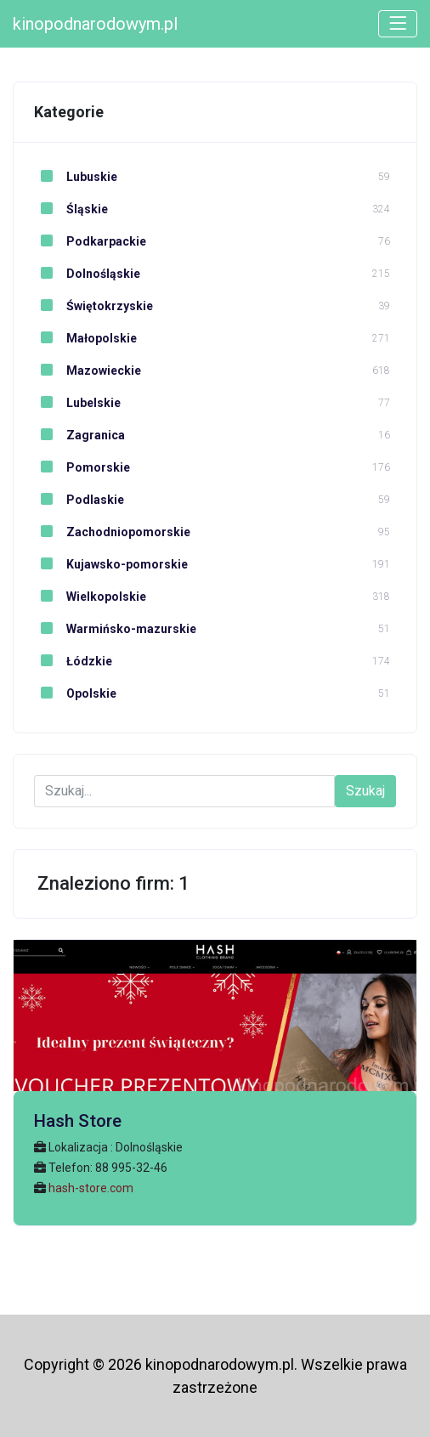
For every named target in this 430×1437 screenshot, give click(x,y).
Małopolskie (85, 338)
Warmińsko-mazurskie (115, 629)
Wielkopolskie (90, 596)
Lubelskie (77, 403)
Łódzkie (73, 661)
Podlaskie (79, 499)
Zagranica (79, 435)
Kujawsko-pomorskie (111, 564)
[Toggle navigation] (397, 23)
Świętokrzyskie (93, 306)
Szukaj (365, 791)
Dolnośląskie (87, 273)
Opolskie (75, 693)
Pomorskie (82, 467)
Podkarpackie (90, 241)
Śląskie (71, 209)
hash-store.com (90, 1188)
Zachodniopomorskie (112, 532)
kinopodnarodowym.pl (95, 24)
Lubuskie (75, 177)
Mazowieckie (87, 370)
